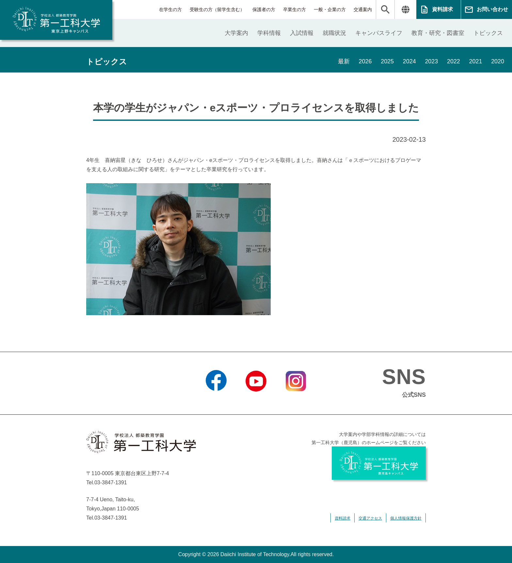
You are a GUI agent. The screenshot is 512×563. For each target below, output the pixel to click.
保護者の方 (263, 9)
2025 (386, 61)
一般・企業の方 (330, 9)
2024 (408, 61)
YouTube (256, 399)
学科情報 (269, 33)
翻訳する (405, 9)
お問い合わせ (492, 9)
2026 (364, 61)
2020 (497, 61)
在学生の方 (170, 9)
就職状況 (334, 33)
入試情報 (301, 33)
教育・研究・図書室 (437, 33)
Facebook (216, 399)
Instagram (296, 399)
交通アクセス (370, 518)
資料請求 (442, 9)
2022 (453, 61)
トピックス (488, 33)
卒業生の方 (294, 9)
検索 (385, 9)
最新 (343, 61)
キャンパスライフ (378, 33)
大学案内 (236, 33)
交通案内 (363, 9)
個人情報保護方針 (406, 518)
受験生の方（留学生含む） (217, 9)
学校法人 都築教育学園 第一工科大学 (56, 20)
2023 (431, 61)
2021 (475, 61)
